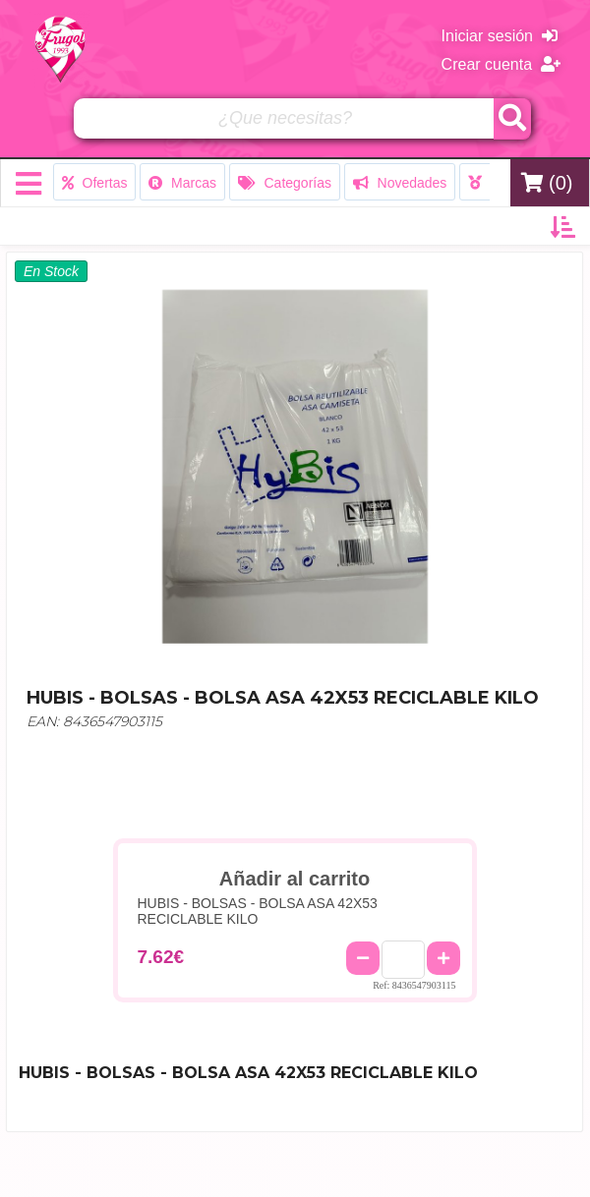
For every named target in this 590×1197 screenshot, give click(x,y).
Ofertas (95, 183)
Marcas (182, 183)
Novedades (400, 183)
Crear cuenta (501, 64)
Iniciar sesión (500, 36)
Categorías (284, 183)
